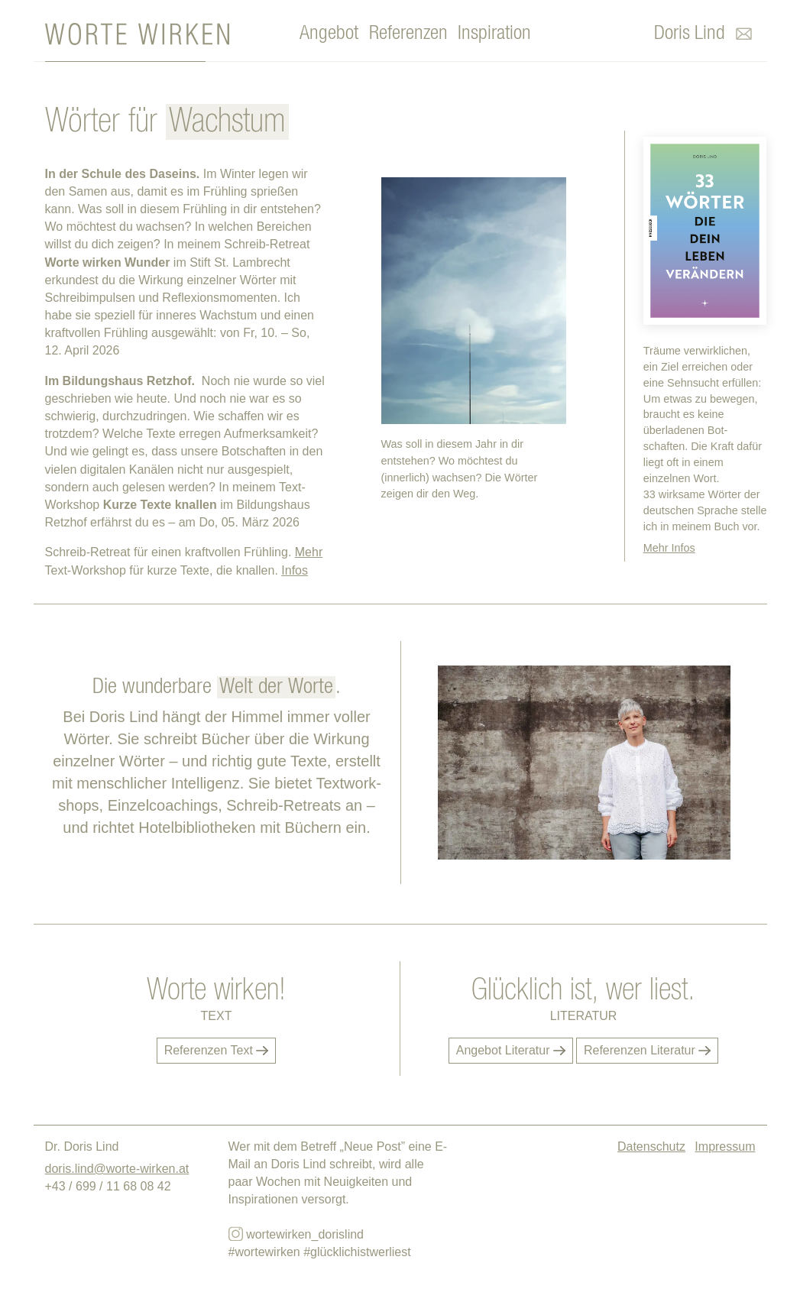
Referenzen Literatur (647, 1050)
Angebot (329, 33)
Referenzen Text (216, 1050)
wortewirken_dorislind (296, 1233)
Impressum (725, 1146)
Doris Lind (689, 33)
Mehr (308, 552)
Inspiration (494, 33)
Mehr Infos (669, 548)
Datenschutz (651, 1146)
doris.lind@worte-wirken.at (117, 1168)
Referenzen (408, 33)
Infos (294, 570)
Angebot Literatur (510, 1050)
